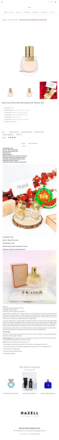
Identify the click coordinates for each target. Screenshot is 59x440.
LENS (12, 12)
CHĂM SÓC (26, 12)
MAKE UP (18, 12)
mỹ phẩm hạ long (38, 132)
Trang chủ (7, 12)
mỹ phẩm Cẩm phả (14, 132)
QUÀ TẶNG (43, 12)
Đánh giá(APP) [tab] (32, 143)
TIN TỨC (51, 12)
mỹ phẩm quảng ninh (8, 134)
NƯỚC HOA (35, 12)
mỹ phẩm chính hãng (26, 132)
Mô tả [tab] (24, 143)
